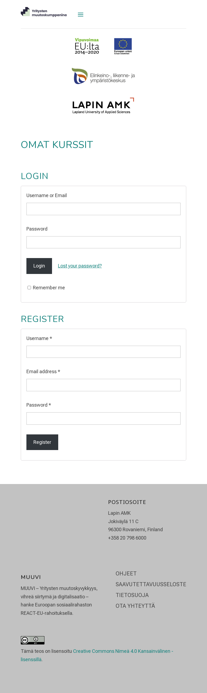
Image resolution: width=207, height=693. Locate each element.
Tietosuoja (132, 595)
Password (36, 229)
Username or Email (46, 195)
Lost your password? (80, 266)
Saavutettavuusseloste (151, 584)
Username (39, 338)
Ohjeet (126, 573)
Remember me (46, 287)
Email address (43, 371)
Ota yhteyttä (135, 606)
